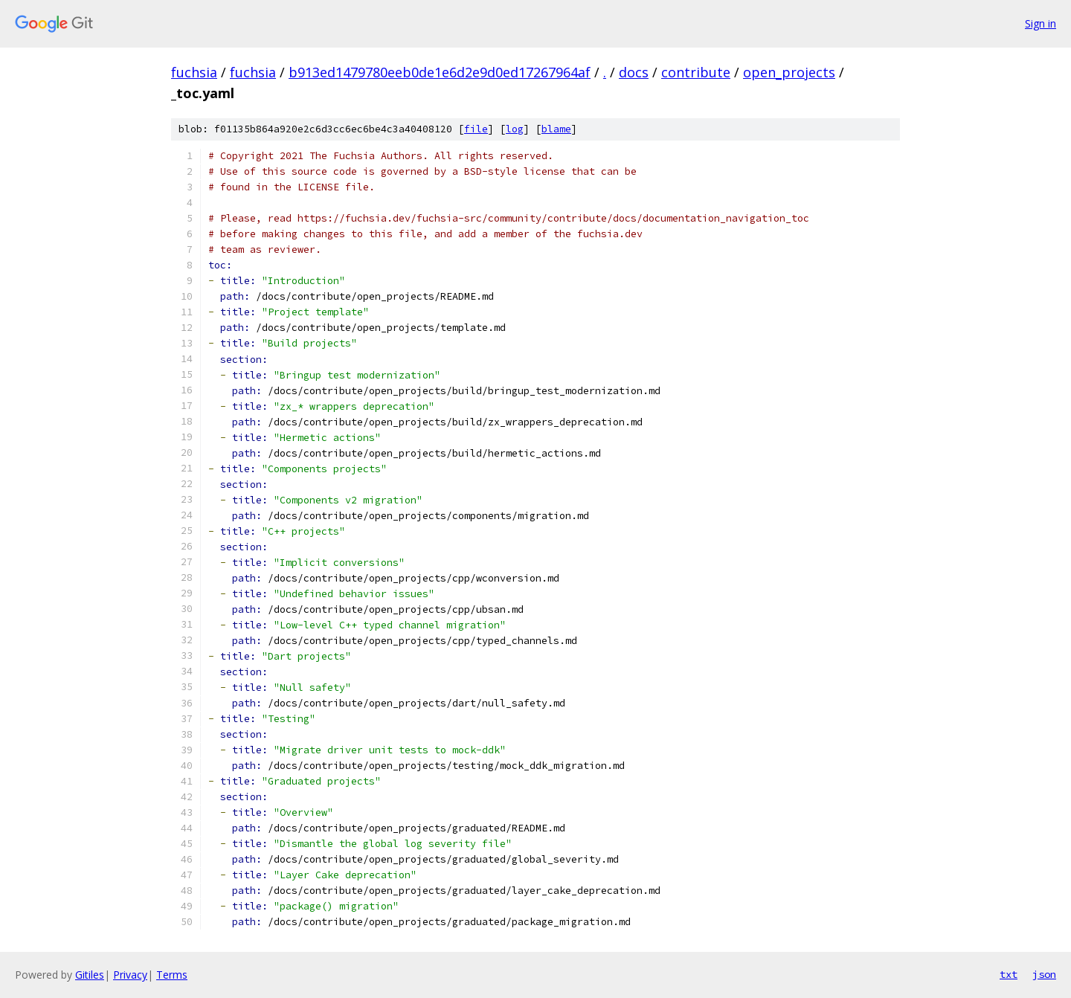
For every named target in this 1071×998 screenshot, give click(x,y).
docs (634, 72)
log (515, 129)
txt (1008, 974)
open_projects (789, 72)
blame (556, 129)
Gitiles (89, 975)
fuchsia (194, 72)
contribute (695, 72)
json (1044, 974)
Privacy (130, 975)
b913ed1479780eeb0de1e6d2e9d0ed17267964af (440, 72)
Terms (171, 975)
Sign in (1040, 23)
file (476, 129)
